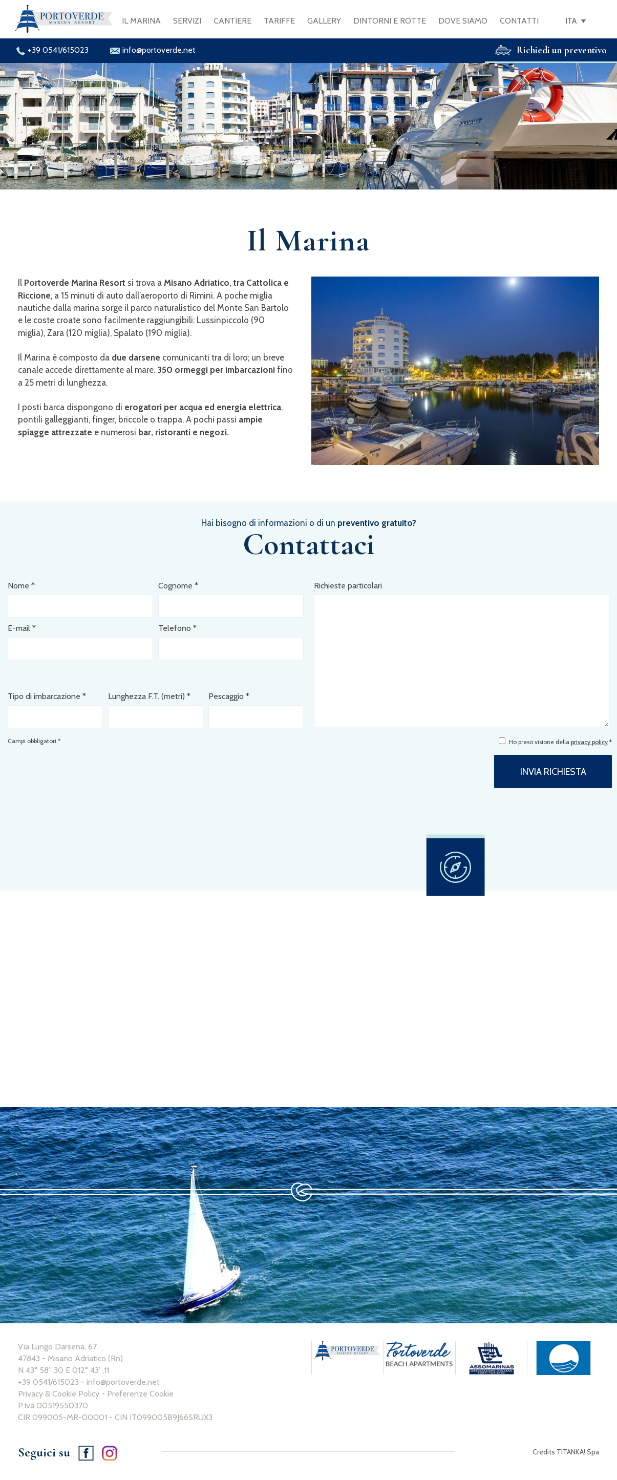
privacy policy (589, 742)
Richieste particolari (348, 585)
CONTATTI (519, 21)
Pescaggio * (228, 696)
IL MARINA (141, 21)
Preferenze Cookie (140, 1394)
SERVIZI (187, 21)
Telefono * (177, 628)
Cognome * (178, 585)
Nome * (21, 585)
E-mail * (22, 628)
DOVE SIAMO (462, 21)
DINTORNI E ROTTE (389, 21)
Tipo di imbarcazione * (47, 696)
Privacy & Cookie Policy (58, 1394)
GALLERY (324, 21)
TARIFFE (279, 21)
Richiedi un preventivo (551, 50)
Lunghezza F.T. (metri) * (149, 696)
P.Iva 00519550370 (53, 1405)
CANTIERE (232, 21)
